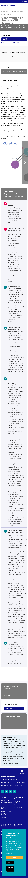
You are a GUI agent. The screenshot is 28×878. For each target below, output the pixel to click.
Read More (9, 853)
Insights (16, 828)
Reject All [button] (10, 862)
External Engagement (6, 811)
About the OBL (5, 800)
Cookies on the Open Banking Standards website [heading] (12, 835)
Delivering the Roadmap (4, 808)
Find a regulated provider (18, 802)
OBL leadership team (6, 802)
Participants (4, 822)
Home (2, 25)
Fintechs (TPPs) (5, 828)
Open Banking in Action (18, 798)
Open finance (4, 817)
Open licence (4, 876)
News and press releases (18, 825)
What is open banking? (4, 814)
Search (24, 1)
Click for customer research (10, 763)
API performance (18, 807)
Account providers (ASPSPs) (6, 825)
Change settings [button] (10, 868)
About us (3, 797)
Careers (3, 805)
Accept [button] (15, 857)
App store (16, 804)
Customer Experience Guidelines (14, 25)
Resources (16, 822)
